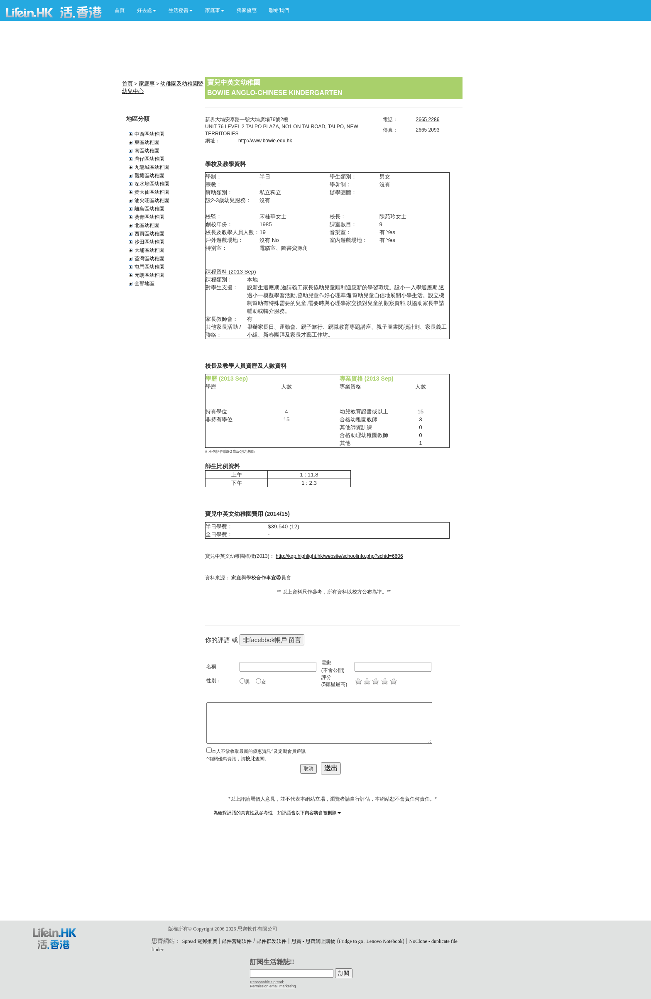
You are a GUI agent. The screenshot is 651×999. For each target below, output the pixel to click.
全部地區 (144, 283)
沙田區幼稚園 (149, 242)
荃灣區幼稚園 (149, 258)
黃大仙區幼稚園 (152, 192)
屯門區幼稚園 (149, 267)
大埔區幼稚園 (149, 250)
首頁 (120, 10)
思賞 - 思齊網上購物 (313, 941)
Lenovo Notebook (385, 941)
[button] (146, 10)
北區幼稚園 (147, 225)
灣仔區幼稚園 (149, 159)
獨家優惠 (247, 10)
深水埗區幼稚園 (152, 184)
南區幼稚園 (147, 151)
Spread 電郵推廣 (199, 941)
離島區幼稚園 (149, 209)
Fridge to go (351, 941)
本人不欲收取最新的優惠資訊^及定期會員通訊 (258, 751)
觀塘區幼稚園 (149, 175)
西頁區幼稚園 (149, 234)
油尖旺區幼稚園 (152, 200)
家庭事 (147, 84)
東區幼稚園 (147, 142)
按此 (250, 759)
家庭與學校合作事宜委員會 (261, 578)
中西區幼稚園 (149, 134)
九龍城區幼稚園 (152, 167)
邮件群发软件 (271, 941)
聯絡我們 (279, 10)
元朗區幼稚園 (149, 275)
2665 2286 (428, 119)
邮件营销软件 (237, 941)
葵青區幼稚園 (149, 217)
